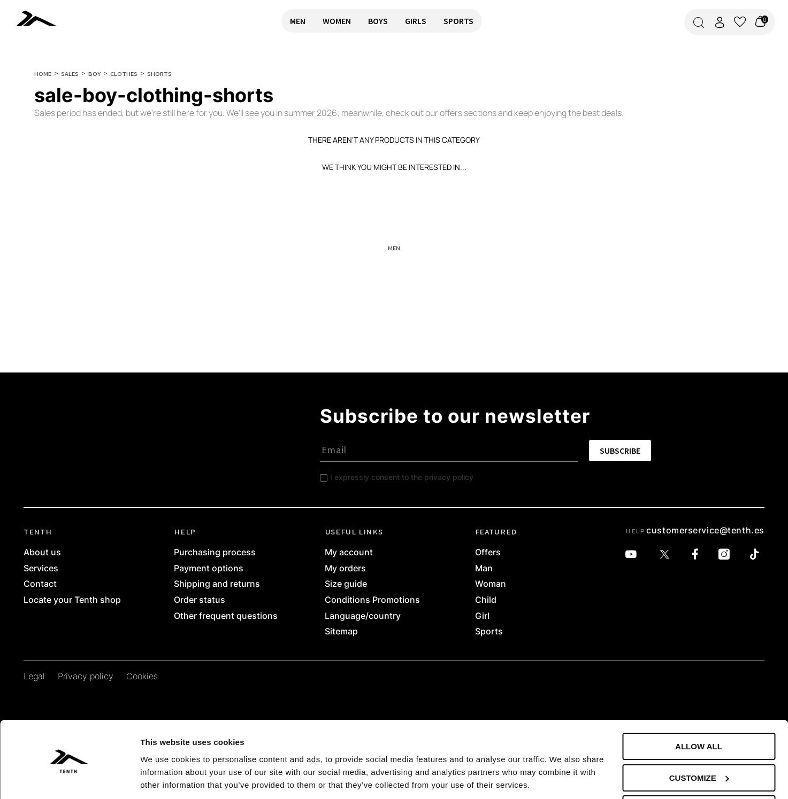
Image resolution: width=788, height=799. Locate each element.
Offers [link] (488, 552)
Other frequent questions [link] (226, 616)
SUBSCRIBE (620, 450)
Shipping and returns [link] (217, 584)
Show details (165, 777)
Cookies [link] (142, 676)
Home (42, 73)
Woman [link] (490, 584)
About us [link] (42, 552)
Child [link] (485, 600)
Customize (699, 741)
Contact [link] (40, 584)
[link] (39, 18)
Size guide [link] (346, 584)
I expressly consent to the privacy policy (401, 477)
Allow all (698, 710)
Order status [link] (199, 600)
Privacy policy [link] (85, 676)
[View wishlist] (740, 22)
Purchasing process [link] (215, 552)
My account (349, 552)
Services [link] (41, 568)
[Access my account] (719, 22)
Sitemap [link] (341, 632)
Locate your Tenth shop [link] (72, 600)
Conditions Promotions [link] (372, 600)
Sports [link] (489, 632)
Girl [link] (482, 616)
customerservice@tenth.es (705, 530)
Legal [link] (34, 676)
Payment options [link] (208, 568)
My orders (345, 568)
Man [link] (484, 568)
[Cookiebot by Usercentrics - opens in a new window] (69, 778)
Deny (698, 772)
